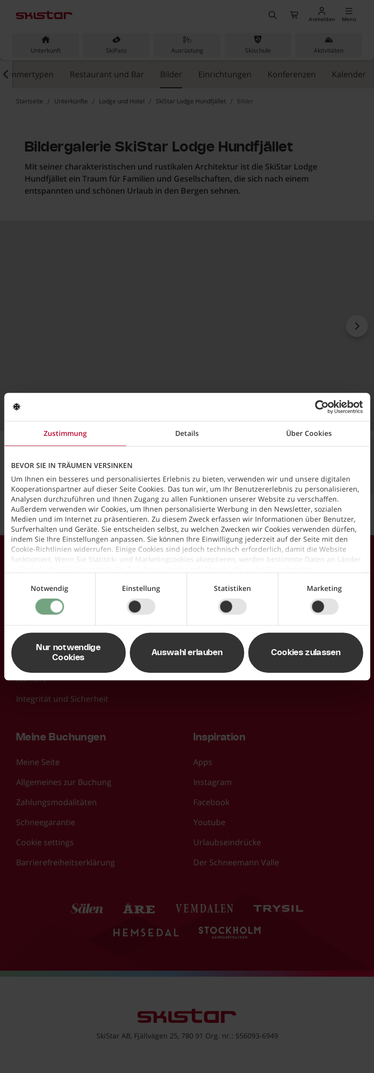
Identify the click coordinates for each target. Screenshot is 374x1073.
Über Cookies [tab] (309, 433)
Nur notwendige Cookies (68, 653)
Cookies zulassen (305, 653)
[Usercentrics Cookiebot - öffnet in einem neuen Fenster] (319, 407)
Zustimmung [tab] (65, 433)
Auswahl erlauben (187, 653)
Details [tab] (187, 433)
